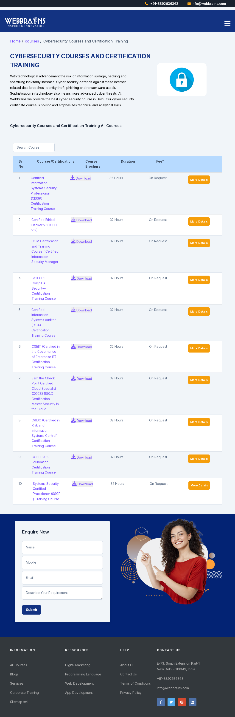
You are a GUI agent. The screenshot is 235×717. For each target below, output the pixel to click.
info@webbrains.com (209, 4)
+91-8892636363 (164, 4)
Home (15, 41)
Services (16, 683)
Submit (31, 610)
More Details (199, 179)
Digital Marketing (77, 665)
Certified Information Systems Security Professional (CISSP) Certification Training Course (44, 193)
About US (127, 665)
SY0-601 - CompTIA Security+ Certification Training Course (44, 288)
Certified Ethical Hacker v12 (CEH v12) (44, 225)
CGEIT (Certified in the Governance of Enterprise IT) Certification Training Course (46, 356)
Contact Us (128, 674)
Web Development (79, 683)
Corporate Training (24, 692)
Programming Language (83, 674)
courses (32, 41)
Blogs (14, 674)
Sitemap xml (19, 702)
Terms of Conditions (135, 683)
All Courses (18, 665)
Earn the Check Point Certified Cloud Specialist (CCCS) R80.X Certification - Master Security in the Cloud (45, 393)
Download (80, 177)
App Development (79, 692)
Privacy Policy (131, 692)
